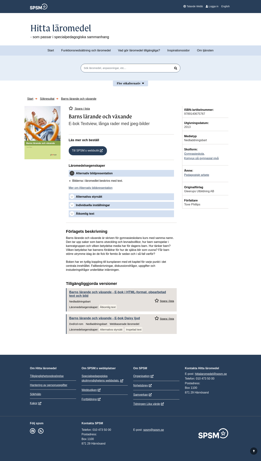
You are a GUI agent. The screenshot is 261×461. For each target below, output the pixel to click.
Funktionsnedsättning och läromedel (86, 50)
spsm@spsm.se (153, 429)
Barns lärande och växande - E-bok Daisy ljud (104, 318)
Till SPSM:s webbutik (85, 150)
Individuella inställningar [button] (93, 205)
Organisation (141, 376)
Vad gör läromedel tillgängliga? (139, 50)
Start (50, 50)
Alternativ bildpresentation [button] (94, 173)
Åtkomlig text (108, 307)
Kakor (34, 403)
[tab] (121, 173)
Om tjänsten (205, 50)
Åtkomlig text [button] (85, 213)
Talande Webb (193, 6)
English (225, 6)
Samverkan (140, 394)
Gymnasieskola (194, 153)
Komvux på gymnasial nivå (201, 158)
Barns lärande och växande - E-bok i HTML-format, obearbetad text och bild (117, 294)
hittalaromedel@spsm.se (211, 373)
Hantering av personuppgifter (48, 385)
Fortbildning (89, 399)
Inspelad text (133, 329)
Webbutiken (89, 389)
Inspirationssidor (178, 50)
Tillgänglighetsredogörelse (47, 376)
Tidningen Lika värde (146, 403)
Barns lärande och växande (78, 98)
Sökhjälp (35, 394)
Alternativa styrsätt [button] (89, 196)
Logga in (212, 6)
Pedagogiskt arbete (196, 174)
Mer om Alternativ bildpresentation (91, 187)
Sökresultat (47, 98)
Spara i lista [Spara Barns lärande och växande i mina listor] (79, 108)
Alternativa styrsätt (111, 329)
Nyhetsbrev (140, 385)
